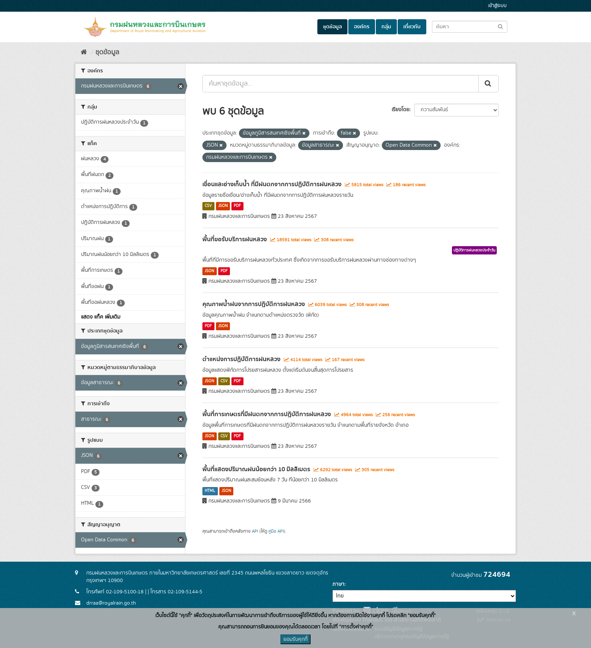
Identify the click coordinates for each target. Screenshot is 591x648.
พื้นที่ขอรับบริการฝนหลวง (234, 239)
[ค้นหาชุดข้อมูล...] (340, 83)
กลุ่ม (386, 27)
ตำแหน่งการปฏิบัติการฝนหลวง (241, 359)
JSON (223, 206)
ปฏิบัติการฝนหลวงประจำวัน (474, 250)
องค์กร (361, 27)
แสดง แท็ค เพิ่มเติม (100, 317)
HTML (210, 491)
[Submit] (488, 83)
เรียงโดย (400, 109)
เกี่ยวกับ (412, 27)
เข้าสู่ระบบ (497, 5)
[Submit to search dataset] (500, 26)
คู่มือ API (276, 531)
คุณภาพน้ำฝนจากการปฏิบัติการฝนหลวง (253, 304)
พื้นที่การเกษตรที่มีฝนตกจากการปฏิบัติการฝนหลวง (266, 414)
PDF (237, 206)
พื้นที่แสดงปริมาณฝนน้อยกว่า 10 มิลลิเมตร (256, 469)
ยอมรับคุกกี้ (295, 639)
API (255, 531)
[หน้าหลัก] (84, 52)
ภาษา (338, 584)
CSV (208, 206)
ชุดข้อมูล (332, 27)
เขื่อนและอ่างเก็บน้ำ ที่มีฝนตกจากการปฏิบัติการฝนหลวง (271, 184)
